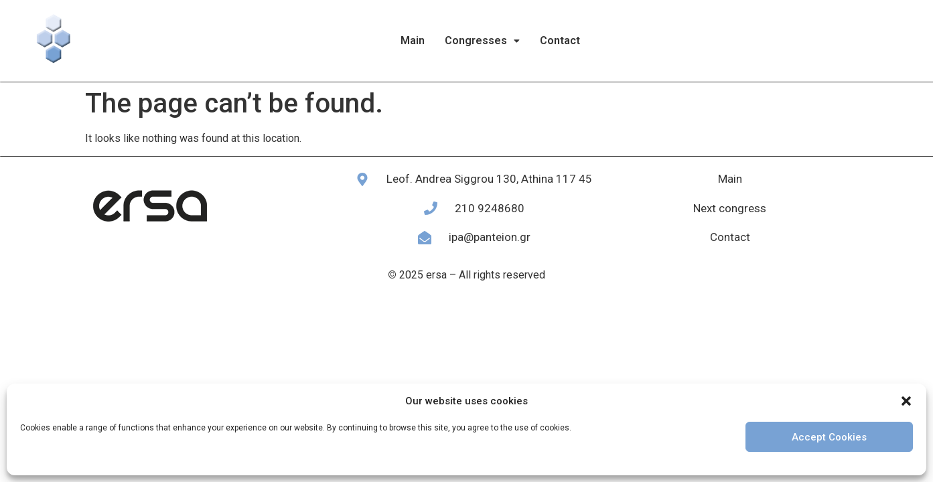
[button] (906, 401)
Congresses (482, 40)
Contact (560, 40)
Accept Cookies (829, 437)
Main (413, 40)
